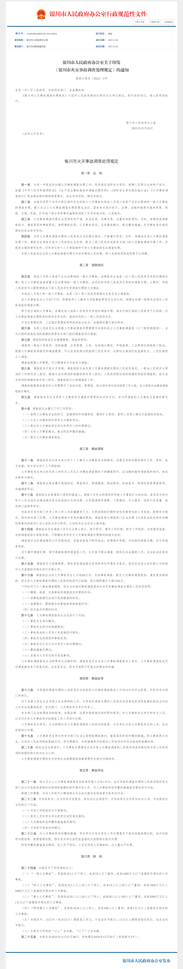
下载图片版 (155, 22)
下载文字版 (139, 22)
